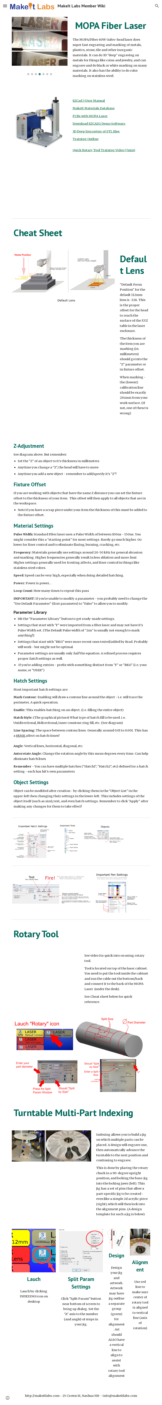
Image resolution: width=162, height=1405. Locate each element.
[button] (5, 6)
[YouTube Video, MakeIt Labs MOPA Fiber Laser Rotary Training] (45, 974)
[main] (110, 25)
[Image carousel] (39, 46)
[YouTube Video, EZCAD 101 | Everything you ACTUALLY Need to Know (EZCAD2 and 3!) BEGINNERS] (45, 188)
